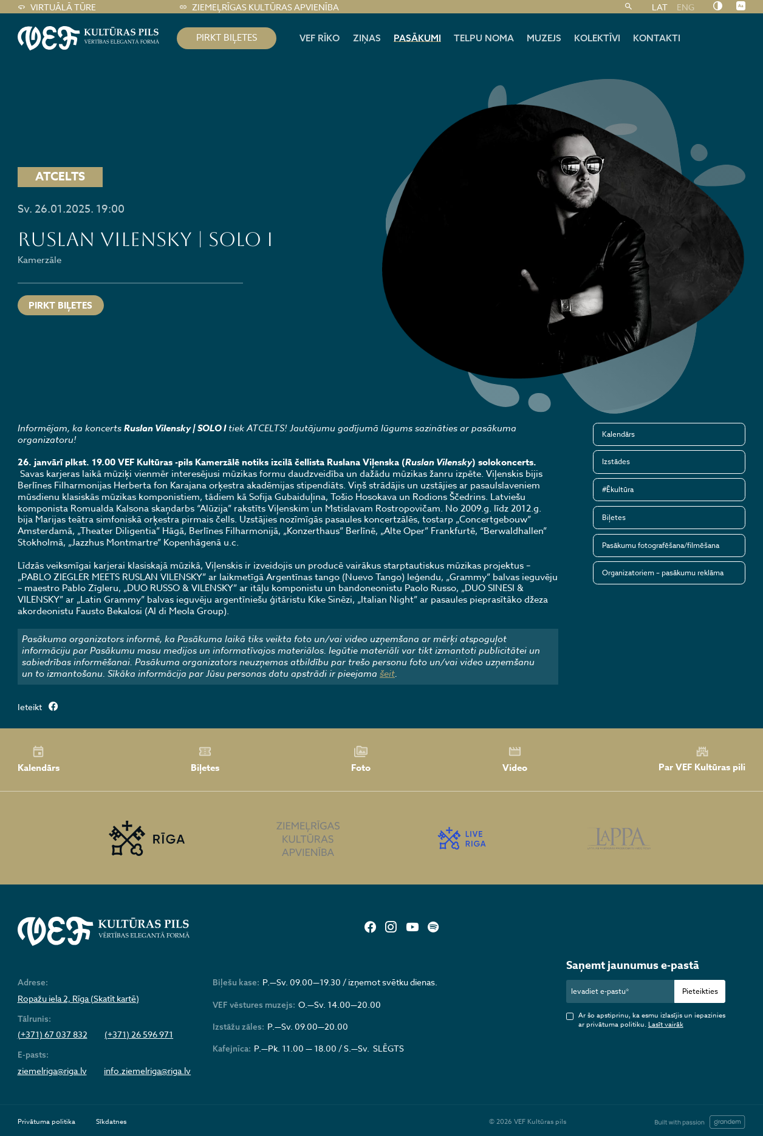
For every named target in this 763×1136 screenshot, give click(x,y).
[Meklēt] (629, 7)
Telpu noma (484, 38)
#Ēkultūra (618, 489)
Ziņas (367, 38)
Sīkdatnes (111, 1122)
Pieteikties (700, 991)
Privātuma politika (46, 1122)
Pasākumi (417, 38)
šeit (387, 673)
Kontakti (656, 38)
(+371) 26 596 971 (138, 1034)
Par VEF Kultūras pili (702, 759)
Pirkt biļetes (60, 305)
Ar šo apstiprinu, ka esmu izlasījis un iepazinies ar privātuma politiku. (651, 1020)
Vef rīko (319, 38)
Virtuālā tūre (57, 7)
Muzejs (544, 38)
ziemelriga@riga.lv (52, 1071)
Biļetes (614, 517)
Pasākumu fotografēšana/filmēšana (660, 545)
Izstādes (616, 461)
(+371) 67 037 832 (52, 1034)
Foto (361, 759)
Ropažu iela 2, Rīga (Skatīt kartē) (78, 998)
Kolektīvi (597, 38)
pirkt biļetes (226, 37)
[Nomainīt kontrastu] (717, 6)
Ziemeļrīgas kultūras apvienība (259, 7)
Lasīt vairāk (665, 1024)
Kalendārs (618, 434)
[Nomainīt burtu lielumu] (740, 6)
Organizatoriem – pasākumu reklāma (663, 572)
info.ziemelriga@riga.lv (147, 1071)
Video (514, 759)
